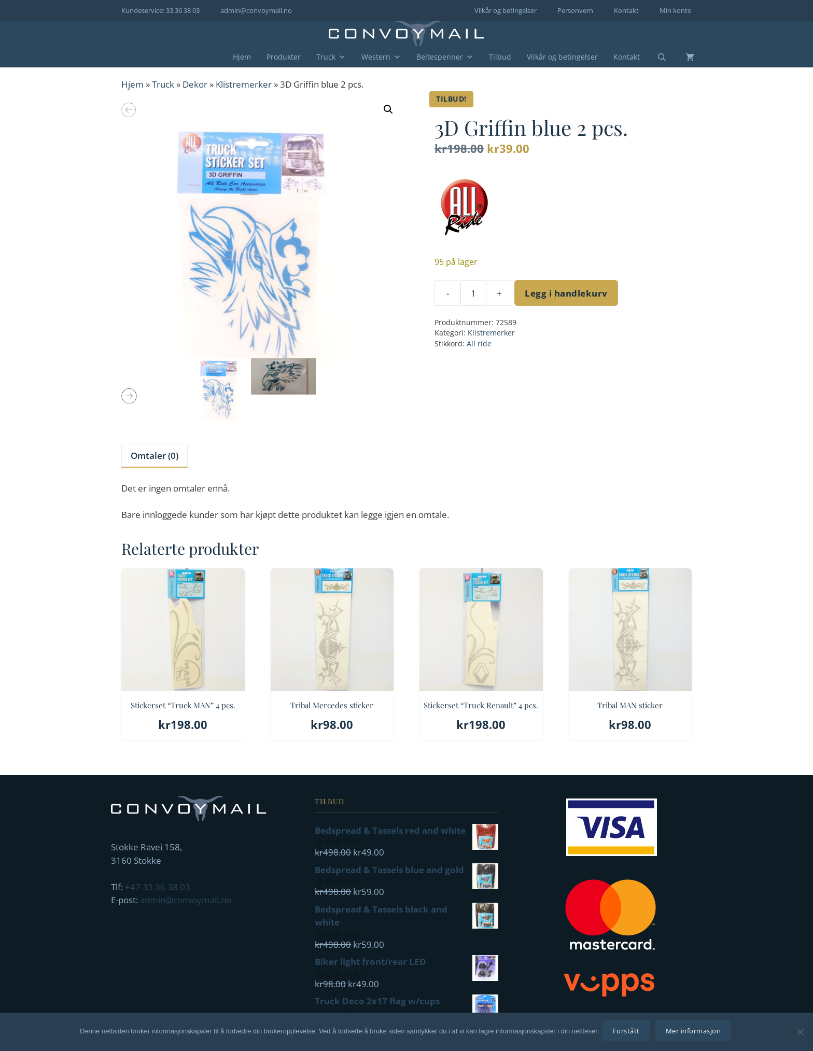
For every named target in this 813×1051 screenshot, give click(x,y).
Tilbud (500, 57)
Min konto (676, 10)
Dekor (195, 84)
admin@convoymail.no (256, 10)
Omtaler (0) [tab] (154, 455)
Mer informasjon (695, 1033)
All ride (479, 343)
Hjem (242, 57)
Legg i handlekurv (566, 293)
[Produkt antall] (473, 293)
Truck (331, 57)
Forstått (628, 1033)
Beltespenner (444, 57)
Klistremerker (244, 84)
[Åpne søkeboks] (655, 57)
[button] (388, 109)
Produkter (284, 57)
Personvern (575, 10)
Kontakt (626, 10)
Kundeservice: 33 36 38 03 (160, 10)
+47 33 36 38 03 (157, 887)
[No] (800, 1033)
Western (381, 57)
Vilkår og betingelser (505, 10)
